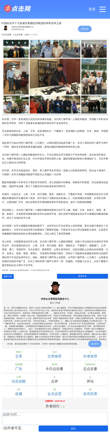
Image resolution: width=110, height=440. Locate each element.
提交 (73, 428)
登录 (92, 9)
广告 (18, 369)
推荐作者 (82, 276)
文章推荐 (54, 356)
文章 (18, 356)
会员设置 (54, 394)
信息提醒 (19, 381)
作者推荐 (90, 356)
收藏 (18, 394)
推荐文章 (8, 276)
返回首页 (85, 29)
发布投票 (90, 394)
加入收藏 (33, 34)
